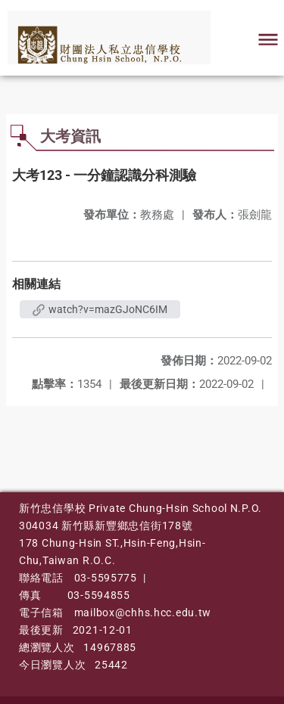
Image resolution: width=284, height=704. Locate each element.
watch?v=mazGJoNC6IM (100, 309)
